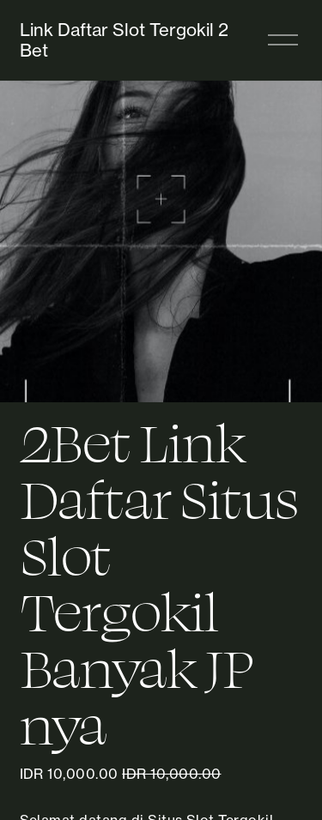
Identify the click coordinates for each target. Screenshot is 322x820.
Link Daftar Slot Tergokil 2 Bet (124, 40)
